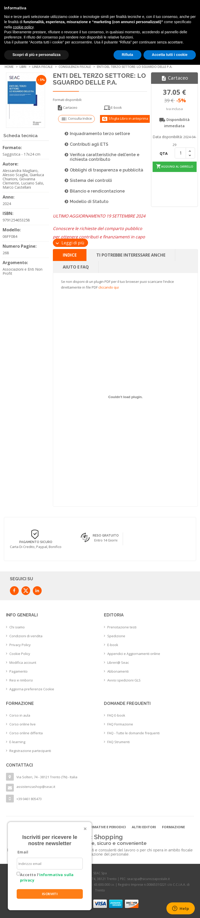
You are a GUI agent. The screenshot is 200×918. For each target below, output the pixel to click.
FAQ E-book (116, 715)
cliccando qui (108, 287)
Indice (70, 255)
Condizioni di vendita (25, 636)
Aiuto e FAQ (76, 267)
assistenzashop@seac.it (35, 786)
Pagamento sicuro (35, 542)
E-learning (17, 742)
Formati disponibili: (67, 99)
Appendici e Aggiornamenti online (133, 653)
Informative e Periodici (104, 827)
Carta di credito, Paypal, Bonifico (35, 546)
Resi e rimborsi (21, 680)
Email (22, 852)
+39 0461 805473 (29, 798)
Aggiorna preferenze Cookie (31, 689)
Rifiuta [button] (127, 55)
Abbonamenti (118, 671)
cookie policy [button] (23, 27)
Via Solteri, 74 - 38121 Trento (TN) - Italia (46, 777)
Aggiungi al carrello (175, 166)
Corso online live (22, 724)
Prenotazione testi (121, 627)
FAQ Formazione (120, 724)
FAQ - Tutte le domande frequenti (133, 733)
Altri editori (144, 827)
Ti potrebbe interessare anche (130, 255)
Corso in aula (19, 715)
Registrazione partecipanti (30, 750)
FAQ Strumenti (118, 742)
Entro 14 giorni (105, 540)
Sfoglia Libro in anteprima (125, 119)
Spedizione (116, 636)
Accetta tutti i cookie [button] (170, 55)
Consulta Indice (76, 119)
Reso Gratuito (106, 535)
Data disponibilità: (168, 136)
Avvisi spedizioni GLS (124, 680)
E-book (113, 108)
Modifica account (22, 662)
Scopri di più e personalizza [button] (36, 55)
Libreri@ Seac (118, 662)
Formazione (173, 827)
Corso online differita (26, 733)
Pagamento (18, 671)
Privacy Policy (20, 644)
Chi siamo (17, 627)
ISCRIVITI (50, 893)
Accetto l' (46, 877)
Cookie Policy (19, 653)
